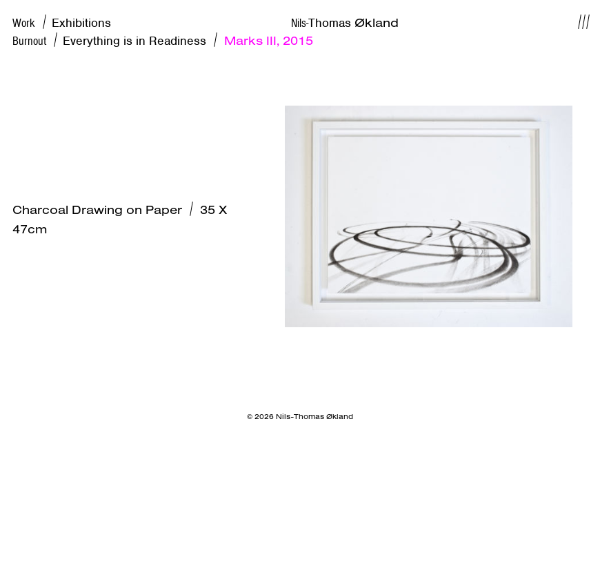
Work (32, 22)
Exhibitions (81, 22)
